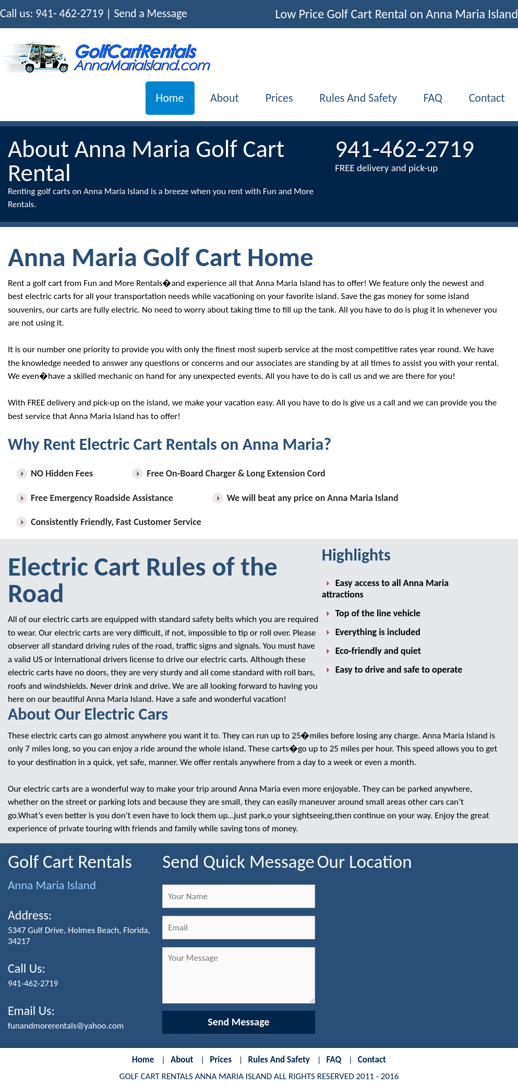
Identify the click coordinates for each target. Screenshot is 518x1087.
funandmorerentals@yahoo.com (66, 1026)
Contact (486, 98)
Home (160, 98)
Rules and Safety (354, 98)
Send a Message (151, 13)
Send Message (238, 1023)
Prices (273, 98)
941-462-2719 (33, 984)
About (216, 98)
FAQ (430, 98)
